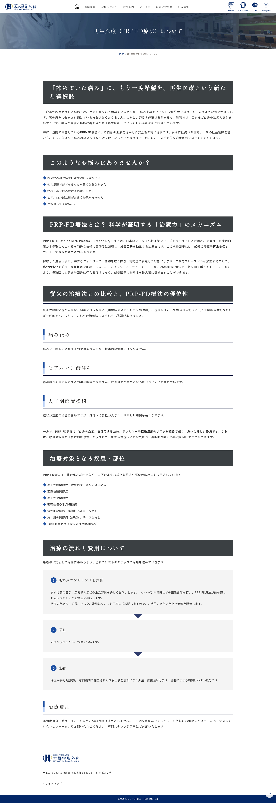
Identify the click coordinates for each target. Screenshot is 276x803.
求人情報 (183, 6)
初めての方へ (109, 6)
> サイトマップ (52, 783)
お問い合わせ (164, 6)
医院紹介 (90, 6)
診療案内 (128, 6)
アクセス (145, 6)
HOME (121, 54)
